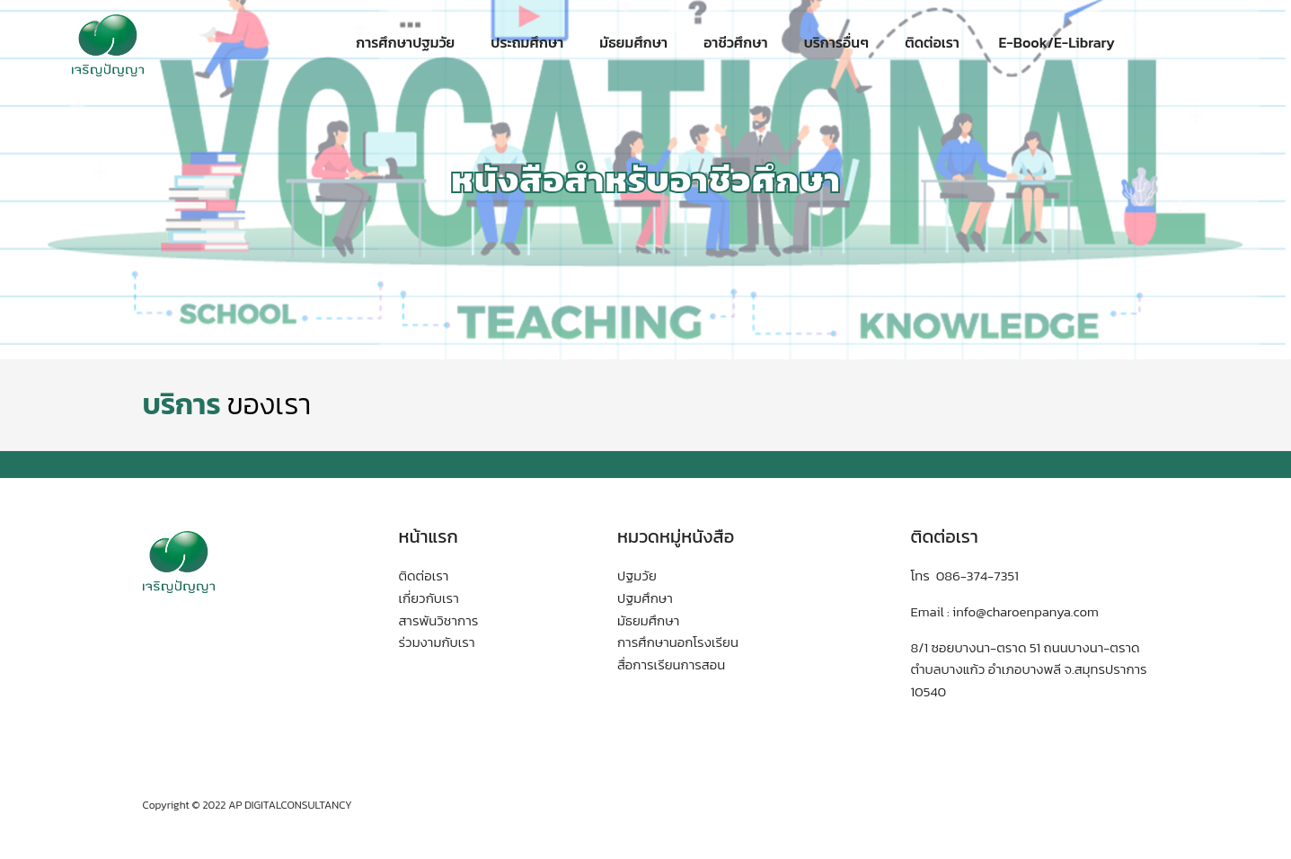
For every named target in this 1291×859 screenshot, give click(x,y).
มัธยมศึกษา (633, 42)
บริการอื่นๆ (836, 42)
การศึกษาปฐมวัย (405, 42)
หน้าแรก (428, 536)
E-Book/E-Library (1055, 42)
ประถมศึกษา (527, 42)
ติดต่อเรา (932, 42)
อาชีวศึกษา (735, 42)
